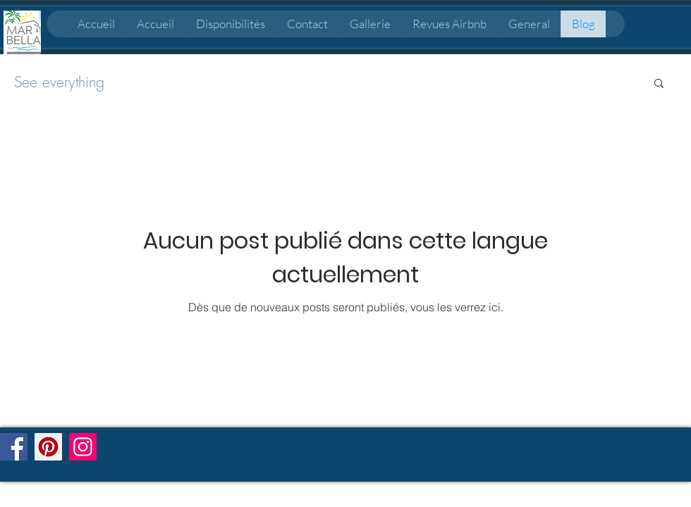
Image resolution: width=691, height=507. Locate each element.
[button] (659, 84)
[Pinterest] (48, 447)
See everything (59, 82)
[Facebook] (13, 447)
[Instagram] (83, 447)
